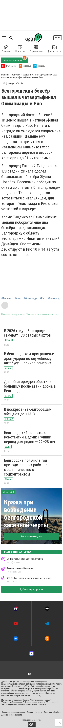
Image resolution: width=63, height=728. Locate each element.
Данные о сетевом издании (13, 712)
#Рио (42, 298)
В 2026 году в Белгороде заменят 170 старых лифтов (27, 333)
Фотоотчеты (54, 49)
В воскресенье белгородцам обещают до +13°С (27, 411)
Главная (6, 49)
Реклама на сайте (34, 712)
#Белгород (54, 298)
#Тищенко (6, 298)
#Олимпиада (30, 298)
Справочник (36, 49)
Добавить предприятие (31, 589)
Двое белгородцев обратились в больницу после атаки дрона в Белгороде (31, 386)
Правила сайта (15, 715)
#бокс (18, 298)
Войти (57, 38)
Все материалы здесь (31, 536)
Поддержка (27, 720)
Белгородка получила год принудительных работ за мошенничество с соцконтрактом (25, 467)
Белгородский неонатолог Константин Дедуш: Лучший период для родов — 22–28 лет (29, 437)
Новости (20, 49)
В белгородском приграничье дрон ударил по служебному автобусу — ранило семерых (29, 358)
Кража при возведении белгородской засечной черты (26, 513)
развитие (37, 720)
